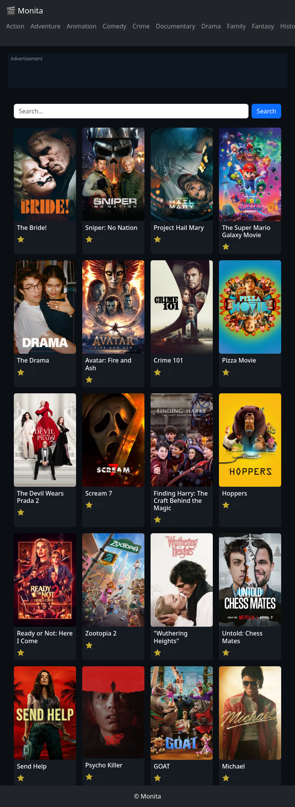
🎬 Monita (24, 10)
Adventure (45, 26)
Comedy (114, 26)
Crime (141, 26)
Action (15, 26)
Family (236, 26)
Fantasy (263, 26)
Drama (211, 26)
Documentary (175, 26)
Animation (81, 26)
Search (266, 111)
